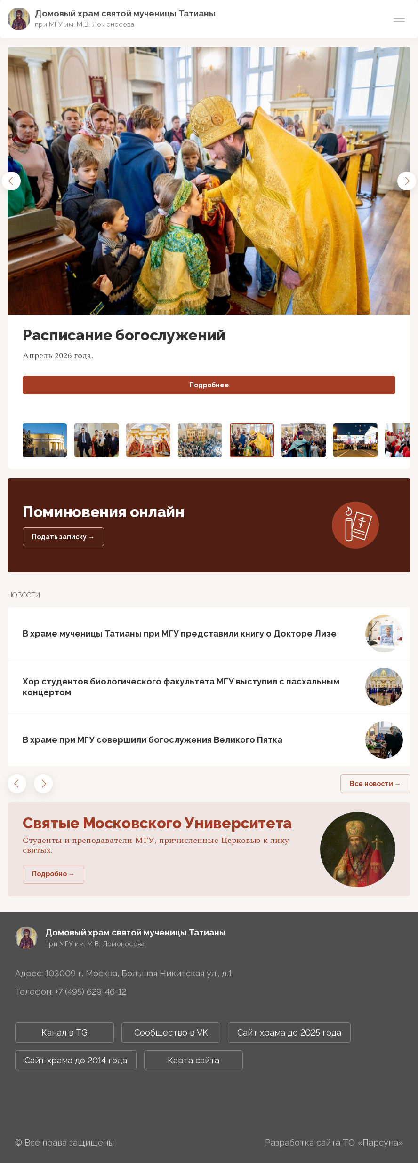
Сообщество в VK (171, 1032)
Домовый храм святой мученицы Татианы (125, 13)
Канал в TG (64, 1032)
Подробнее (209, 385)
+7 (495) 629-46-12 (90, 992)
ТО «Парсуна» (373, 1142)
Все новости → (375, 783)
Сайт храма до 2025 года (289, 1032)
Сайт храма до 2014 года (75, 1060)
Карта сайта (193, 1060)
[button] (11, 181)
